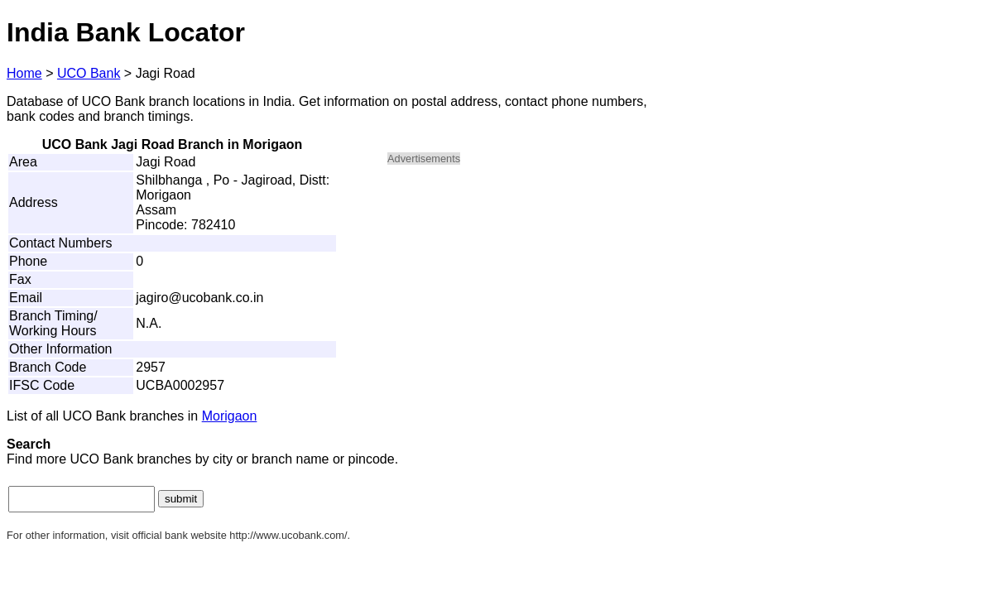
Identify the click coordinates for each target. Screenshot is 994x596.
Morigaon (229, 416)
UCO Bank (88, 73)
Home (24, 73)
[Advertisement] (528, 295)
